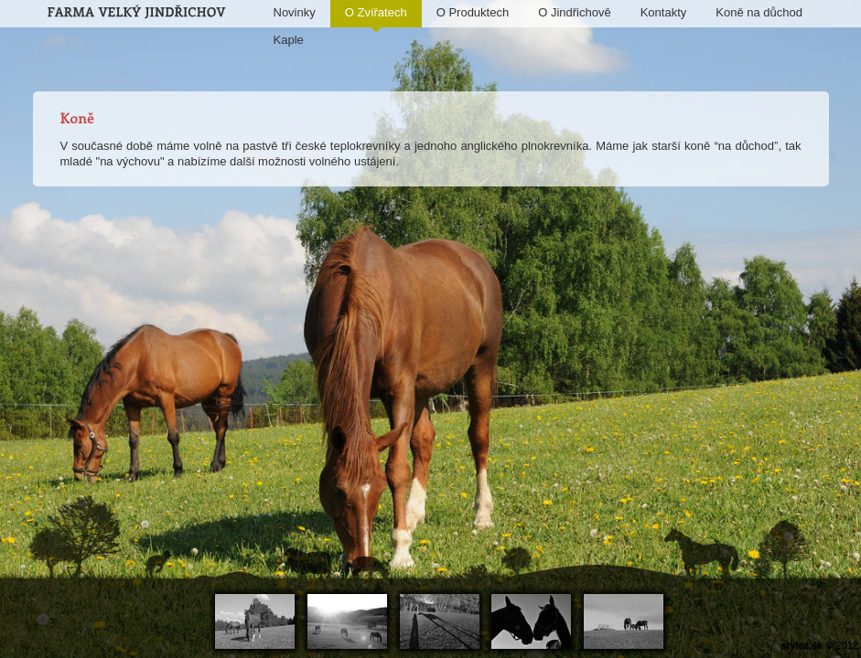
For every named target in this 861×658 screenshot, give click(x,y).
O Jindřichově (574, 12)
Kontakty (663, 12)
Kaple (289, 40)
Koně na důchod (759, 12)
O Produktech (473, 12)
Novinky (295, 12)
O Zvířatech (376, 16)
